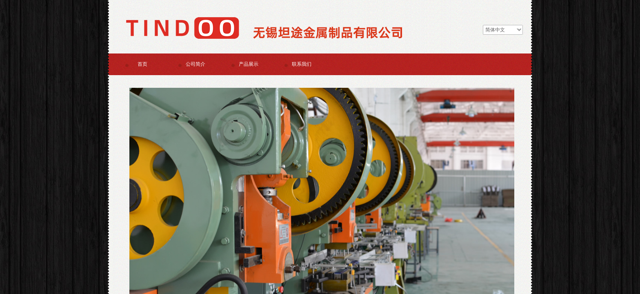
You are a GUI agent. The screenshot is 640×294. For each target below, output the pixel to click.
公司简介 (195, 64)
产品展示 (248, 64)
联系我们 (301, 64)
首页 (142, 64)
